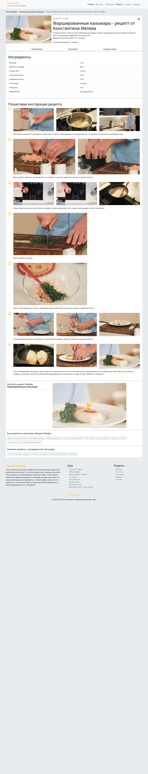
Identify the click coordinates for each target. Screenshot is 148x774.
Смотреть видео (109, 49)
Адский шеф (74, 482)
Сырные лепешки (103, 438)
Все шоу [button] (99, 4)
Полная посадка (75, 469)
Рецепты (119, 4)
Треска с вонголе (14, 442)
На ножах (73, 477)
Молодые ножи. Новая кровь (81, 487)
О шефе (127, 4)
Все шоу (119, 472)
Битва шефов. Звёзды (78, 474)
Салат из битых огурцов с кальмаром (63, 454)
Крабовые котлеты (37, 438)
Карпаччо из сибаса (119, 438)
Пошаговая (73, 49)
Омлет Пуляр (89, 438)
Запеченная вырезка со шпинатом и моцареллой (64, 438)
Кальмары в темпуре (39, 454)
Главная (91, 4)
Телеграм (136, 4)
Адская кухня (74, 479)
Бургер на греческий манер (18, 438)
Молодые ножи (75, 484)
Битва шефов (74, 472)
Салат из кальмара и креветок (19, 454)
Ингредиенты (37, 49)
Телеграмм (74, 495)
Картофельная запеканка (32, 442)
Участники (110, 4)
